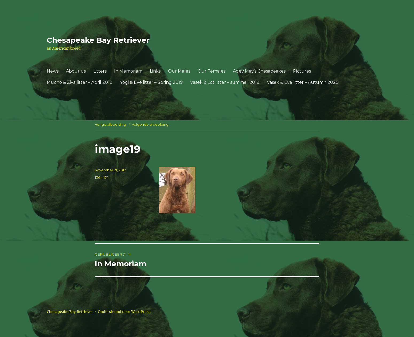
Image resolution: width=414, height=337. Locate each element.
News (52, 71)
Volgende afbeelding (150, 124)
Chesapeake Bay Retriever (98, 40)
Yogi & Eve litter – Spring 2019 (151, 82)
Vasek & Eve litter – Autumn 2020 (303, 82)
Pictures (302, 71)
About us (76, 71)
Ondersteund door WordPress (124, 312)
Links (155, 71)
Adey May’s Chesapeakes (259, 71)
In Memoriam (128, 71)
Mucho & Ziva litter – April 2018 (79, 82)
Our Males (179, 71)
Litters (100, 71)
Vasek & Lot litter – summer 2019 (224, 82)
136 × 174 (101, 177)
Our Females (211, 71)
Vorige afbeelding (110, 124)
